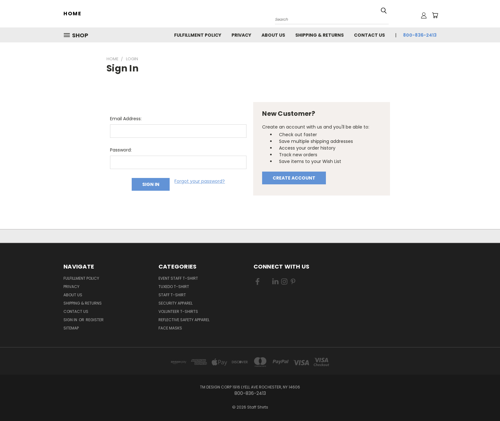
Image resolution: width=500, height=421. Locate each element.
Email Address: (126, 118)
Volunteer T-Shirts (178, 311)
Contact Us (369, 35)
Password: (121, 150)
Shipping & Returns (319, 35)
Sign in (70, 319)
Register (95, 319)
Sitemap (71, 328)
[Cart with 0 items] (435, 15)
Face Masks (170, 328)
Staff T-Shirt (172, 295)
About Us (273, 35)
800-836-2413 (420, 35)
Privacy (241, 35)
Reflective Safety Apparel (184, 319)
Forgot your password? (199, 181)
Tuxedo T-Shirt (173, 286)
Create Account (294, 178)
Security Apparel (175, 303)
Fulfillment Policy (197, 35)
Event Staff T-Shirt (178, 278)
